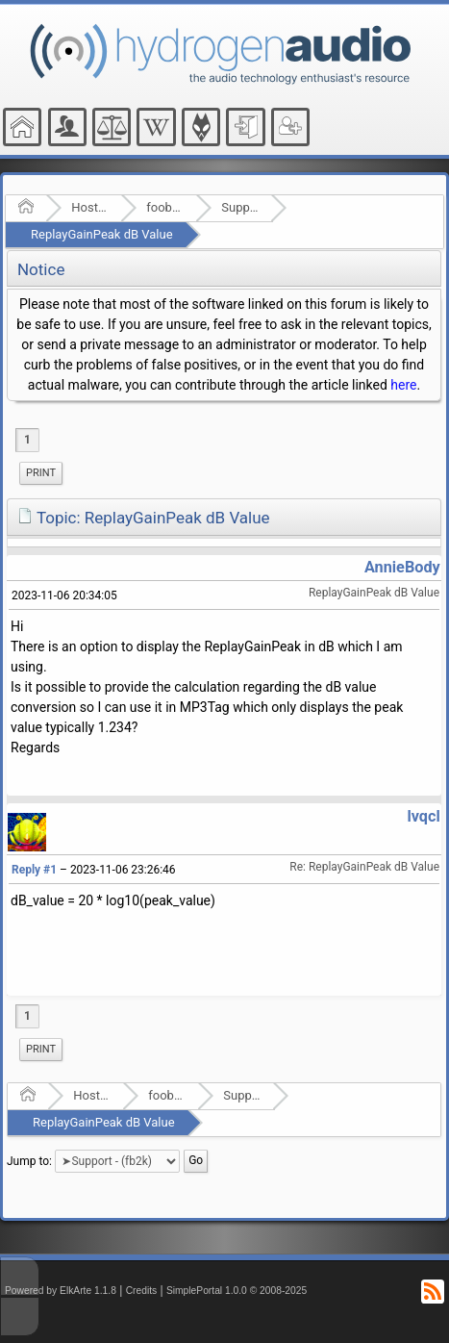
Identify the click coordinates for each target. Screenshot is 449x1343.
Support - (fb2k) (240, 207)
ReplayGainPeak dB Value (102, 234)
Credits (142, 1290)
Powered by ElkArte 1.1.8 (60, 1290)
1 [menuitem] (27, 439)
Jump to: (29, 1161)
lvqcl (423, 816)
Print (41, 473)
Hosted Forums (90, 207)
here (403, 385)
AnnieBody (402, 567)
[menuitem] (40, 473)
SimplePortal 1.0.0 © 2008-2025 (236, 1290)
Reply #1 (34, 869)
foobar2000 (165, 207)
